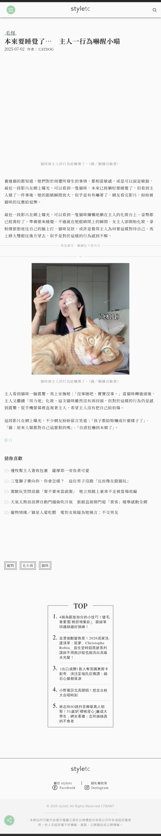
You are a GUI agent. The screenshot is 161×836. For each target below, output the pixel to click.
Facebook (63, 787)
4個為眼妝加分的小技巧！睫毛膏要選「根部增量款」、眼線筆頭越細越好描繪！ (84, 621)
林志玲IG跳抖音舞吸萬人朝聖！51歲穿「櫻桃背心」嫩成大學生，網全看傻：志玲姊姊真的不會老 (83, 713)
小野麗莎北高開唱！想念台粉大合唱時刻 (83, 692)
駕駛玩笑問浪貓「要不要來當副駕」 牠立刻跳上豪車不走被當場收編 (74, 491)
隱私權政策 (99, 783)
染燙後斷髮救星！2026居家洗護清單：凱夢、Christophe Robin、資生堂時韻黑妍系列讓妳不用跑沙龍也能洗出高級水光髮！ (84, 647)
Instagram (97, 787)
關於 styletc (63, 783)
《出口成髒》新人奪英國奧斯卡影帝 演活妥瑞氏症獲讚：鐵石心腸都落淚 (83, 673)
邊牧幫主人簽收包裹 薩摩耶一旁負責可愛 (50, 470)
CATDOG (46, 49)
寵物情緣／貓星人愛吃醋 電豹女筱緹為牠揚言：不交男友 (64, 512)
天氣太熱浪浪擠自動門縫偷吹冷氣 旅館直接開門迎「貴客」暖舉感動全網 (79, 502)
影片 (8, 440)
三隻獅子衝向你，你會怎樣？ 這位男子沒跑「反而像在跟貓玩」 (71, 481)
